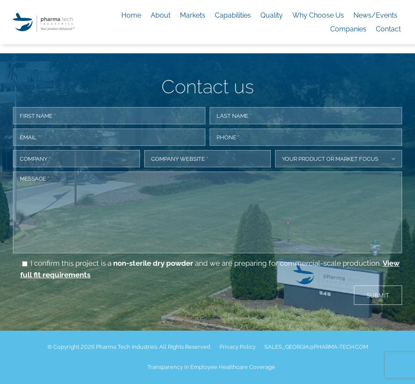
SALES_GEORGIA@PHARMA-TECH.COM (316, 347)
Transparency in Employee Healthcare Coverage (211, 367)
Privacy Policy (238, 347)
